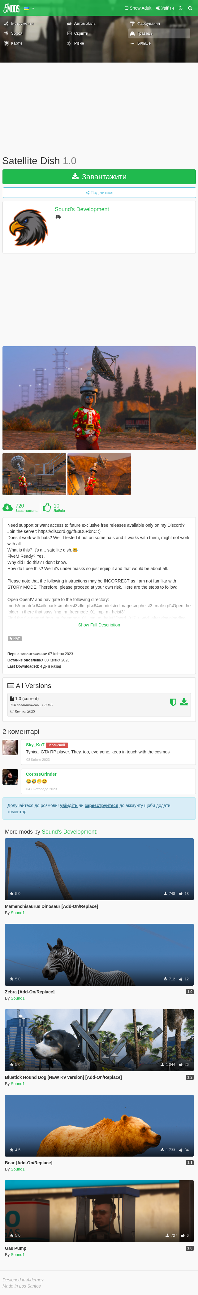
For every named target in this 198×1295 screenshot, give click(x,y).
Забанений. (57, 745)
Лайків (59, 510)
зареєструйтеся (101, 805)
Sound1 (18, 912)
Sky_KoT (35, 744)
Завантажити (99, 176)
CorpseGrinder (41, 774)
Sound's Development (82, 209)
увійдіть (69, 805)
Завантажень (26, 510)
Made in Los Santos (21, 1286)
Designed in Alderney (23, 1279)
